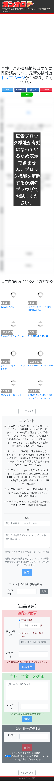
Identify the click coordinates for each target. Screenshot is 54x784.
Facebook (20, 89)
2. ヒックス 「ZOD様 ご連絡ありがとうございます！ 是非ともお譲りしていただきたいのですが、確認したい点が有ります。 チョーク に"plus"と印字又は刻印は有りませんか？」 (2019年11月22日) (28, 458)
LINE (27, 94)
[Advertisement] (26, 40)
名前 (27, 518)
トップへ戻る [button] (27, 411)
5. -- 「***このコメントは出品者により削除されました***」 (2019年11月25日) (28, 503)
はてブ (33, 89)
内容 (27, 530)
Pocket (46, 89)
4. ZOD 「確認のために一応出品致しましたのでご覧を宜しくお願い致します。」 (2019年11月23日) (28, 492)
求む (29, 112)
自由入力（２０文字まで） (32, 635)
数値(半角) (26, 620)
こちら (8, 756)
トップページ (13, 77)
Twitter (8, 89)
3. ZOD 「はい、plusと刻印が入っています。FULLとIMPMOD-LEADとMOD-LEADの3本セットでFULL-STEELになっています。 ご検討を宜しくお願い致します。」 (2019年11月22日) (28, 477)
